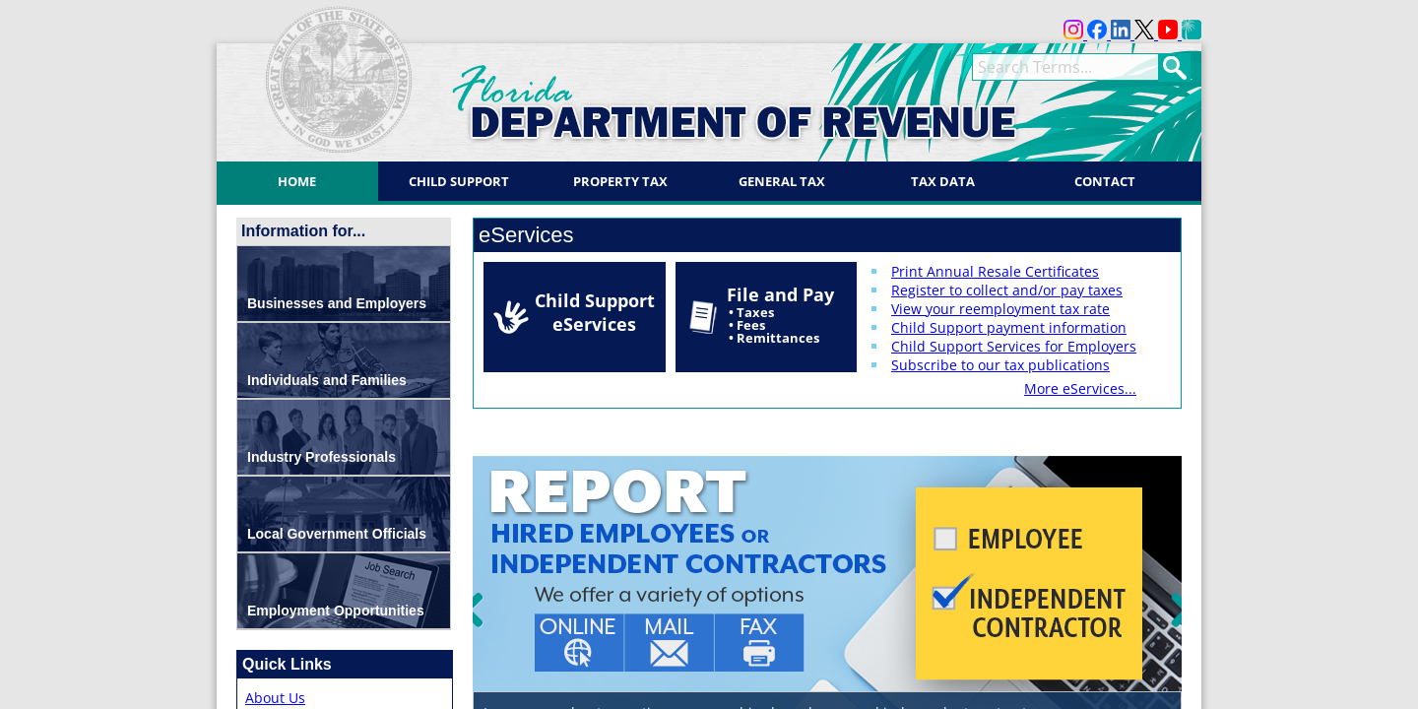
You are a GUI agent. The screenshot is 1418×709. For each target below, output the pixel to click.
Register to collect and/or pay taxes (1007, 290)
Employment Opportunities (335, 610)
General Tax (782, 181)
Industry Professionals (321, 457)
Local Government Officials (336, 534)
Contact (1104, 181)
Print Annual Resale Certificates (995, 271)
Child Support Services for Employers (1013, 346)
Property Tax (620, 181)
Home (297, 181)
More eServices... (1080, 388)
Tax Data (943, 181)
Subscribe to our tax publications (1000, 364)
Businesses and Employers (336, 303)
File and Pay (780, 315)
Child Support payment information (1009, 327)
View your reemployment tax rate (1000, 308)
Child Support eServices (595, 312)
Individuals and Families (327, 380)
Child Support (459, 181)
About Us (275, 697)
